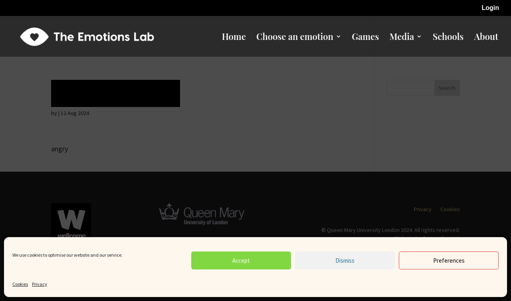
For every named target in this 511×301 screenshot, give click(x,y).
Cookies (20, 284)
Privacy (39, 284)
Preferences (449, 260)
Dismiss (345, 260)
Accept (241, 260)
